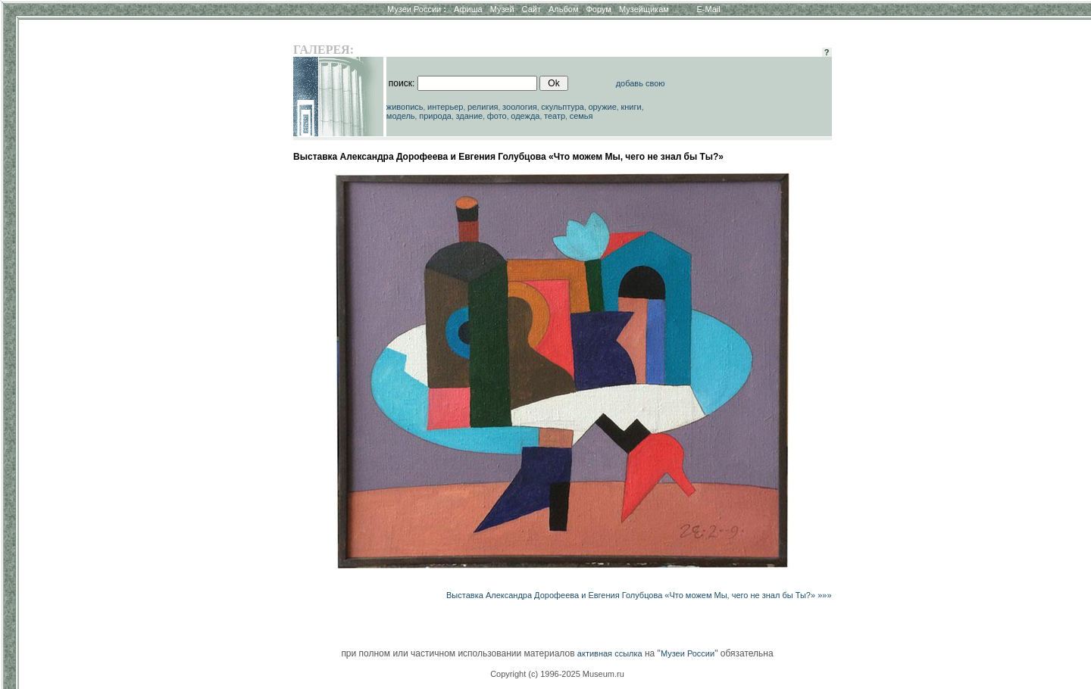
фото (497, 115)
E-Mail (709, 9)
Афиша (468, 9)
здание (469, 115)
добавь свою (640, 83)
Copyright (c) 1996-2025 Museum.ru (557, 673)
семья (581, 115)
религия (483, 106)
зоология (519, 106)
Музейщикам (644, 9)
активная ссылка (609, 653)
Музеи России (416, 9)
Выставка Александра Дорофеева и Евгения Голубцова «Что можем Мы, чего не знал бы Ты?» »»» (638, 595)
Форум (598, 9)
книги (631, 106)
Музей (502, 9)
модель (400, 115)
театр (554, 115)
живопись (405, 106)
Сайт (531, 9)
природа (435, 115)
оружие (603, 106)
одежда (525, 115)
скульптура (562, 106)
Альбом (563, 9)
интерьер (445, 106)
